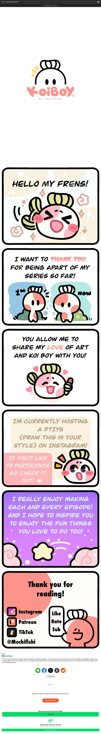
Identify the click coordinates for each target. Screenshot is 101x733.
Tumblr (56, 670)
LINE (37, 670)
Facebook (44, 670)
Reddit (63, 670)
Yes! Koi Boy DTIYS (12, 2)
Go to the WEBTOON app (50, 730)
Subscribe (51, 676)
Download (50, 714)
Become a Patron (50, 700)
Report (50, 684)
